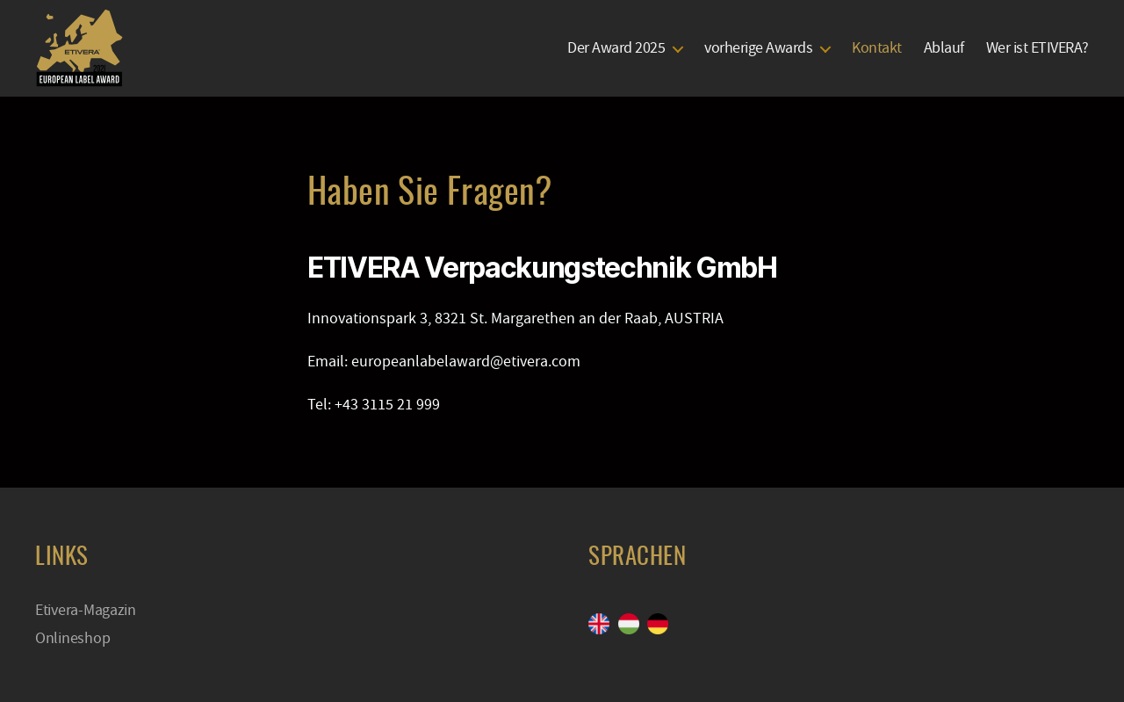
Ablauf (944, 48)
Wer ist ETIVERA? (1037, 48)
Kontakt (877, 48)
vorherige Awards (758, 48)
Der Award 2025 (616, 48)
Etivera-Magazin (85, 610)
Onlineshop (72, 638)
